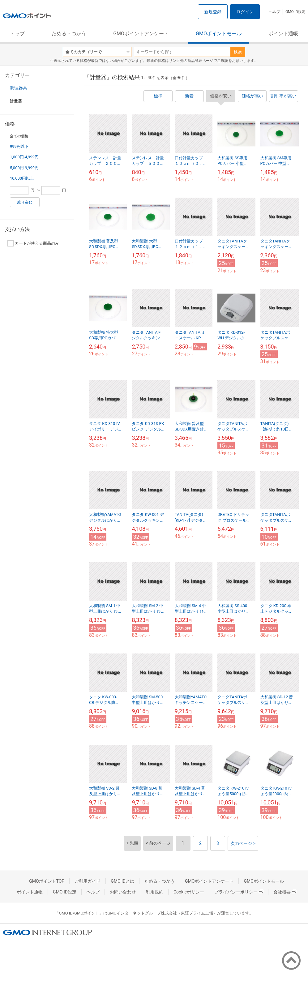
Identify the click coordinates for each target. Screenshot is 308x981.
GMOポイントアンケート (141, 33)
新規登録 (212, 11)
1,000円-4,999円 (24, 157)
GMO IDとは (122, 881)
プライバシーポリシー (238, 891)
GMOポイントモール (219, 33)
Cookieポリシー (188, 891)
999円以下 (19, 146)
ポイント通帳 (283, 33)
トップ (17, 33)
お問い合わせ (123, 891)
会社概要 (284, 891)
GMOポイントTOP (46, 881)
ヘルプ (274, 12)
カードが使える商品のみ (33, 243)
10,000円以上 (22, 178)
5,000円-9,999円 (24, 167)
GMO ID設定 (295, 12)
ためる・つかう (69, 33)
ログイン (245, 11)
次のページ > (242, 843)
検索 (238, 51)
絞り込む (24, 202)
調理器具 (18, 87)
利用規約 (154, 891)
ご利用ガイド (88, 881)
